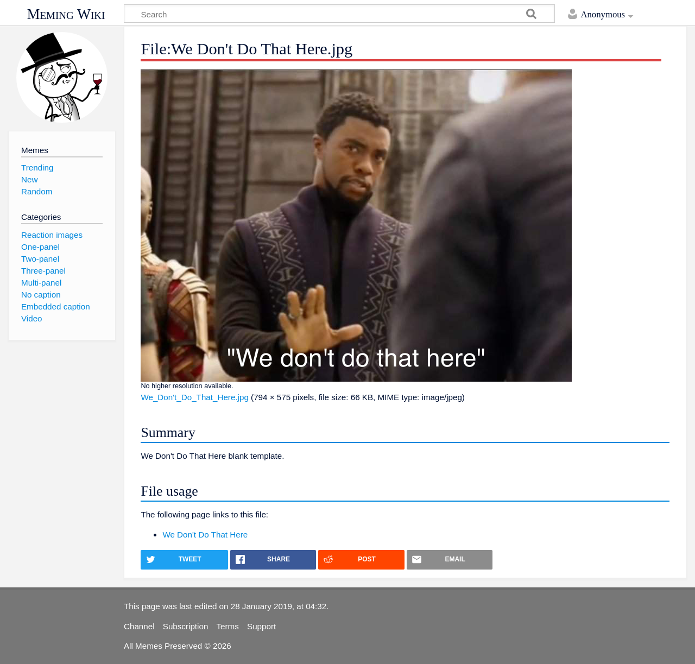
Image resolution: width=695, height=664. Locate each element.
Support (261, 626)
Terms (228, 626)
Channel (139, 626)
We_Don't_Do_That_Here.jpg (194, 397)
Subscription (185, 626)
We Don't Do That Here (205, 534)
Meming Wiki (66, 14)
